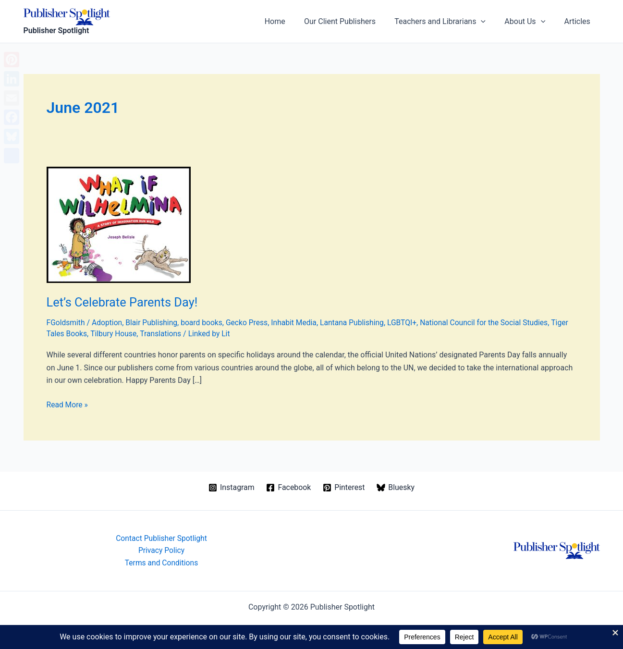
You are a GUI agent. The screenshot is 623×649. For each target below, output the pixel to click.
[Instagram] (231, 487)
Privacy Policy (161, 549)
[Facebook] (288, 487)
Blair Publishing (153, 322)
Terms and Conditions (161, 562)
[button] (490, 21)
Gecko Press (251, 322)
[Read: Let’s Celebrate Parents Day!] (119, 224)
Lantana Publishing (358, 322)
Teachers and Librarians (448, 21)
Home (291, 21)
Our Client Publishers (352, 21)
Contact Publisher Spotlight (161, 537)
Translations (182, 333)
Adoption (108, 322)
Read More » (68, 404)
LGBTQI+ (410, 322)
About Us (530, 21)
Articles (579, 21)
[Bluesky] (396, 487)
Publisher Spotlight (56, 30)
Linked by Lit (231, 333)
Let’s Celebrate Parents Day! (124, 302)
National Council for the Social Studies (493, 322)
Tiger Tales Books (77, 333)
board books (204, 322)
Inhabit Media (299, 322)
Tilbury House (134, 333)
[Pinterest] (344, 487)
